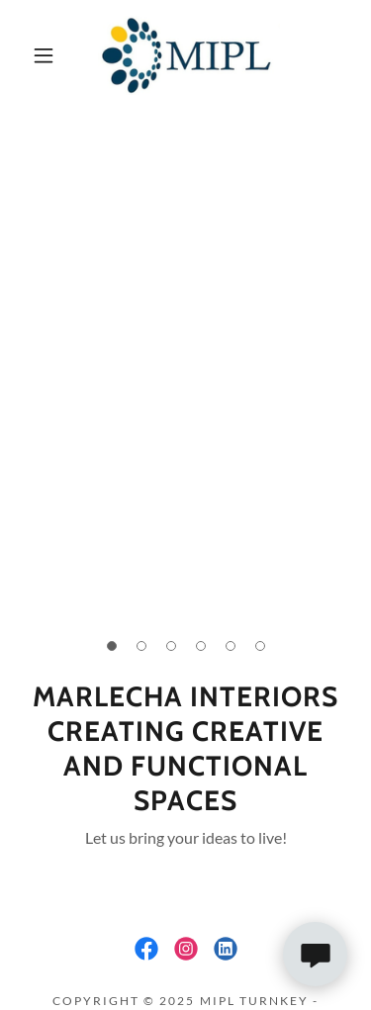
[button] (43, 55)
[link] (189, 55)
